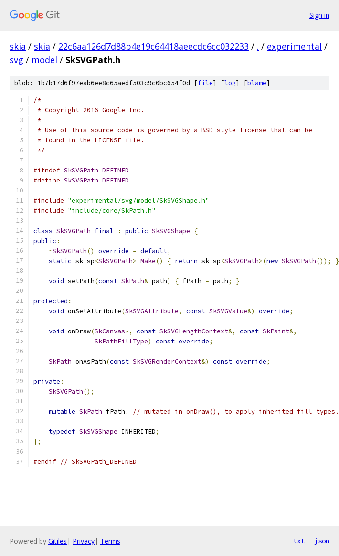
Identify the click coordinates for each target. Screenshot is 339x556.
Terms (110, 540)
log (230, 83)
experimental (294, 46)
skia (18, 46)
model (44, 59)
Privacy (84, 540)
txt (299, 540)
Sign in (319, 15)
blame (256, 83)
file (205, 83)
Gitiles (57, 540)
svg (16, 59)
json (321, 540)
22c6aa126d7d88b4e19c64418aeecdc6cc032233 (153, 46)
